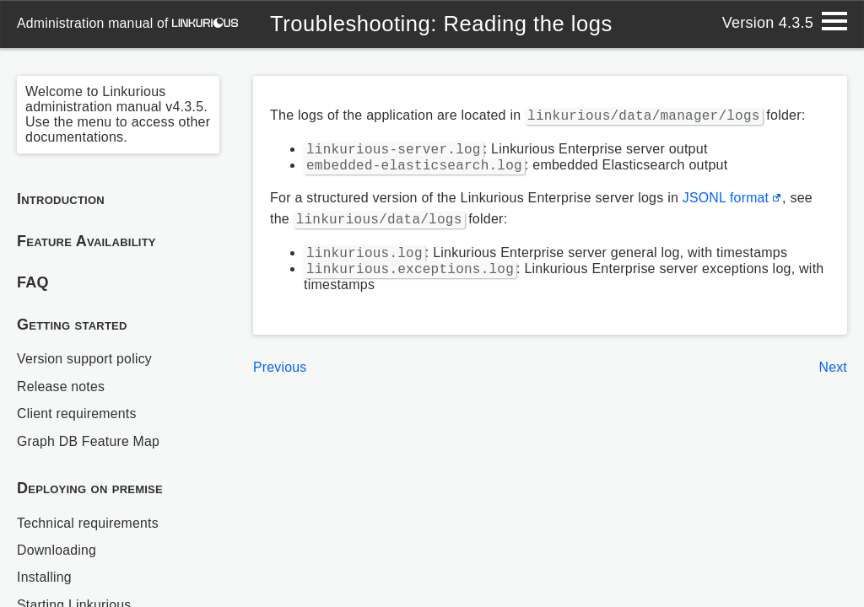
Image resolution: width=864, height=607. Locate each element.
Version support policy (85, 359)
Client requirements (77, 413)
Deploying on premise (90, 488)
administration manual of (128, 23)
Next (832, 374)
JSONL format (726, 201)
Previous (280, 374)
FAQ (33, 282)
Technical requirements (88, 523)
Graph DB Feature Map (89, 441)
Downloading (57, 550)
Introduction (61, 199)
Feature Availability (86, 241)
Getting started (72, 324)
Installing (45, 577)
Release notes (61, 386)
